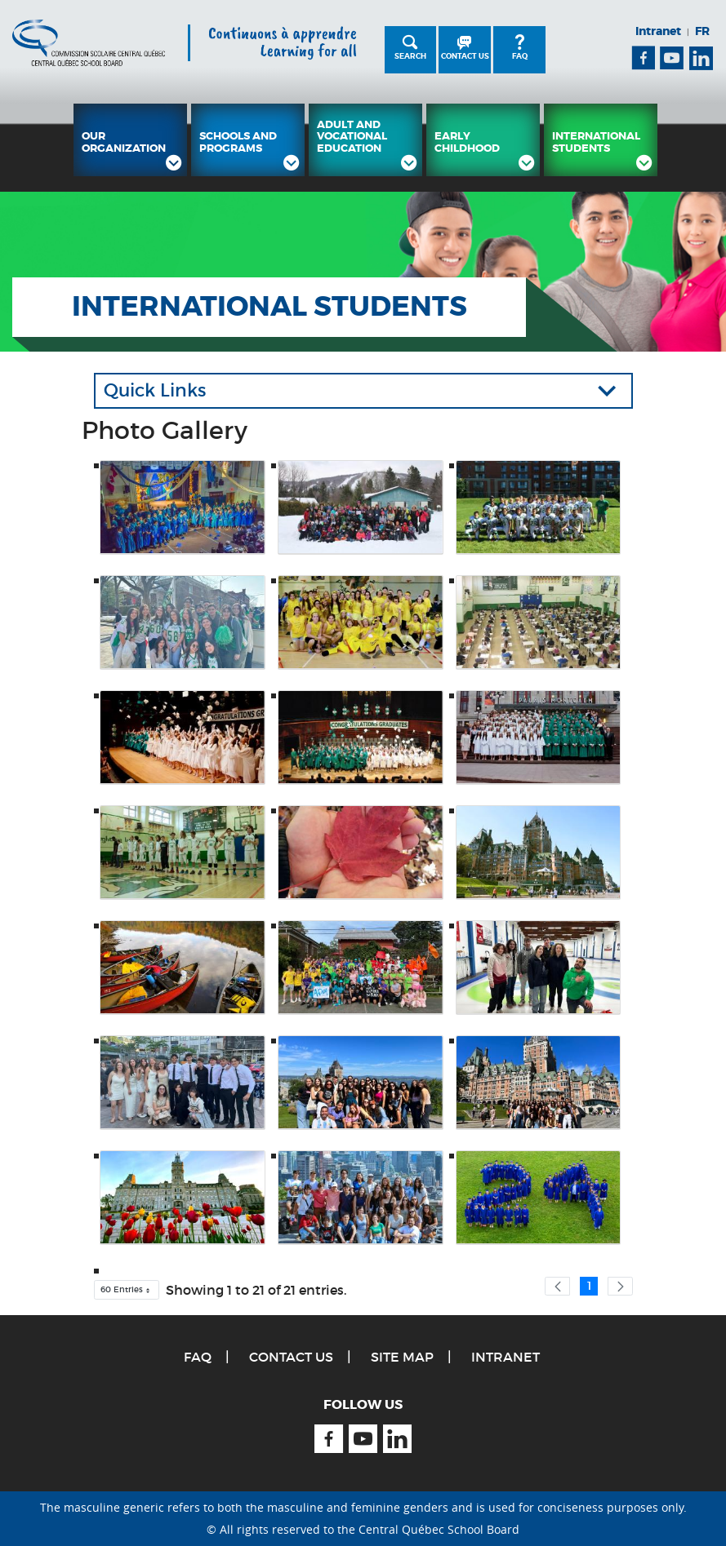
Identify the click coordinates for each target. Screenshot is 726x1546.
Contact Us (465, 56)
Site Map (402, 1357)
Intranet (658, 31)
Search (410, 56)
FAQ (520, 56)
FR (702, 31)
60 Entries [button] (129, 1292)
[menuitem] (130, 140)
